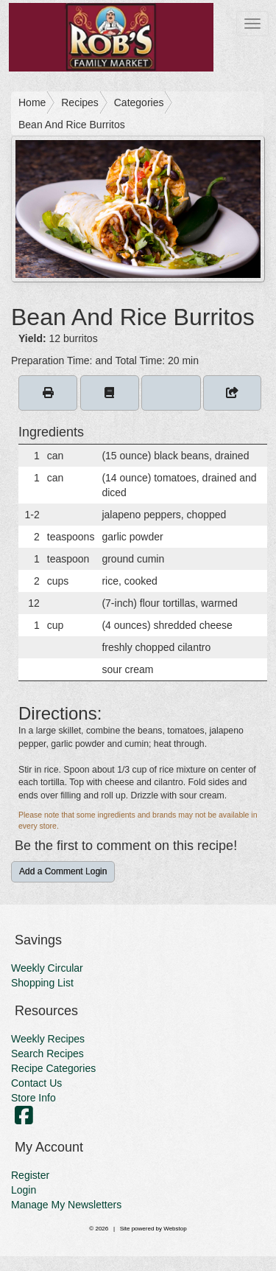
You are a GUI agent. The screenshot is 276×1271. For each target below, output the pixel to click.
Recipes (80, 102)
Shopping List (42, 983)
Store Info (33, 1098)
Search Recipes (47, 1053)
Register (30, 1175)
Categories (139, 102)
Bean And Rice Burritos (71, 124)
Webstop (174, 1228)
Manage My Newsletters (66, 1205)
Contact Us (36, 1083)
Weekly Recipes (48, 1039)
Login (23, 1190)
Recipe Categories (53, 1068)
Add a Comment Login (63, 871)
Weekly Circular (47, 968)
